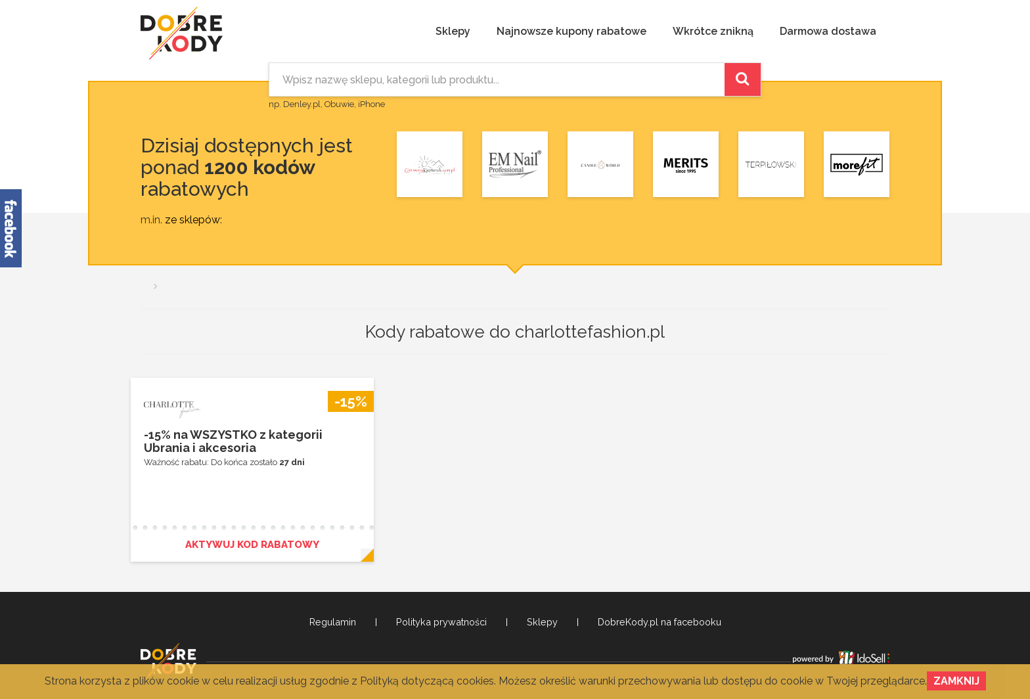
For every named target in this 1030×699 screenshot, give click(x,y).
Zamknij (956, 681)
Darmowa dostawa (828, 31)
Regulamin (332, 622)
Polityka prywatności (441, 622)
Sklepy (453, 31)
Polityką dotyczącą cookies (427, 681)
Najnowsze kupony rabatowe (571, 31)
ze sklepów (192, 220)
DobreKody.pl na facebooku (659, 622)
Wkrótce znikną (713, 31)
